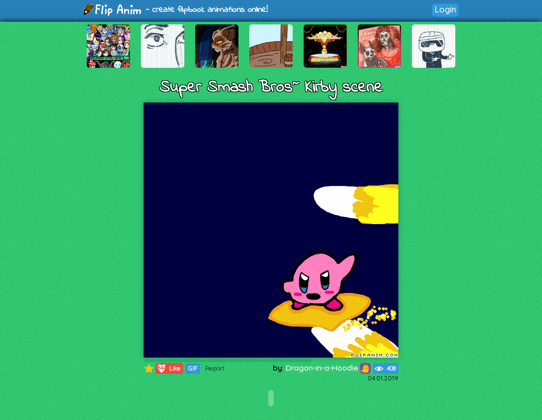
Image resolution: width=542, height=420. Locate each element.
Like (168, 368)
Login (445, 9)
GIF (192, 368)
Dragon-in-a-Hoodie (328, 368)
